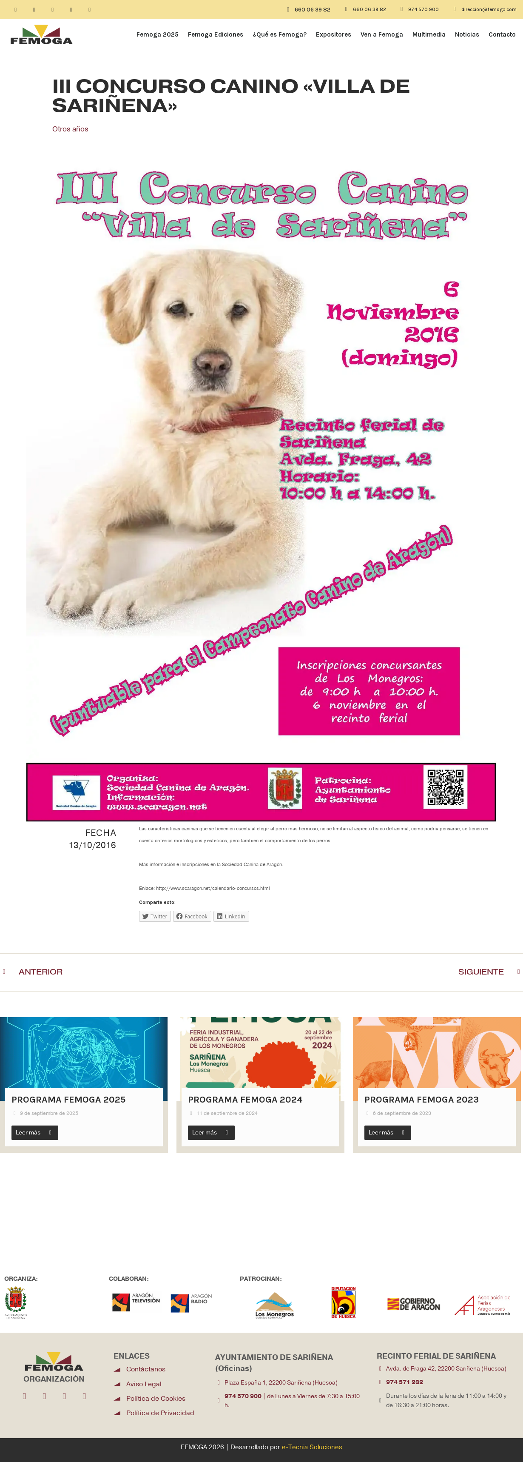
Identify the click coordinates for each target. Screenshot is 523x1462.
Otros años (71, 129)
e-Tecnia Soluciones (312, 1448)
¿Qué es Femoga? (280, 34)
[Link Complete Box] (84, 1085)
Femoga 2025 (157, 34)
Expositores (333, 34)
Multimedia (429, 34)
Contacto (502, 34)
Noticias (467, 34)
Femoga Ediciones (215, 34)
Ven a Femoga (382, 34)
